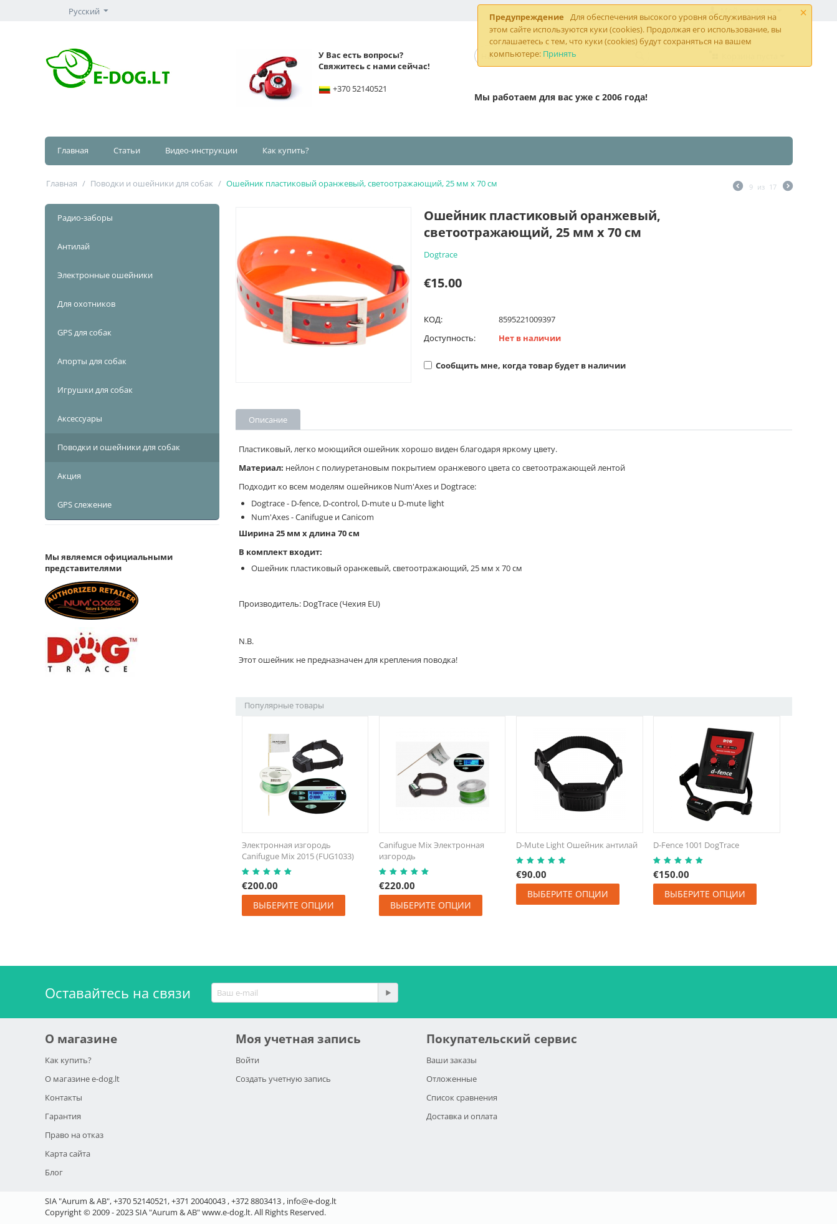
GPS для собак (84, 332)
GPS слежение (84, 504)
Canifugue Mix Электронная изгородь (431, 850)
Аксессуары (79, 418)
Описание (268, 419)
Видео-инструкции (201, 150)
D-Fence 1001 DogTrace (696, 845)
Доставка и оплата (461, 1116)
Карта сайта (67, 1153)
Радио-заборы (85, 217)
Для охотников (86, 303)
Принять (559, 53)
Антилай (73, 246)
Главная (72, 150)
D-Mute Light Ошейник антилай (577, 845)
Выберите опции (293, 905)
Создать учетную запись (283, 1078)
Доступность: (450, 338)
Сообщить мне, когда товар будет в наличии (525, 365)
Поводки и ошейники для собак (151, 183)
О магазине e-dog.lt (82, 1078)
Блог (54, 1172)
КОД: (433, 319)
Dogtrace (440, 254)
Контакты (63, 1097)
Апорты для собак (92, 361)
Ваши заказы (451, 1060)
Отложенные (451, 1078)
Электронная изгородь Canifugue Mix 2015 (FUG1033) (298, 850)
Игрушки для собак (95, 389)
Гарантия (63, 1116)
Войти (247, 1060)
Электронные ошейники (105, 275)
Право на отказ (74, 1134)
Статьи (126, 150)
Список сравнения (461, 1097)
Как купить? (285, 150)
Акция (69, 475)
